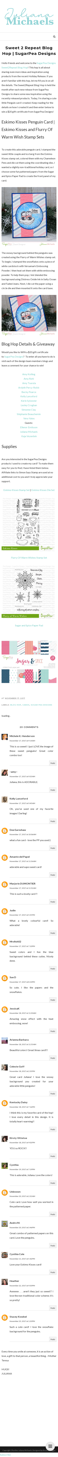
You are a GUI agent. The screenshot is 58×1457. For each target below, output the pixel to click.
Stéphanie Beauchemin (29, 414)
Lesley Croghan (29, 405)
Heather (14, 1280)
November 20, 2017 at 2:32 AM (22, 1196)
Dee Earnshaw (18, 829)
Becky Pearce (28, 391)
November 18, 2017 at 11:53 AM (23, 1044)
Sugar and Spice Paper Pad (29, 625)
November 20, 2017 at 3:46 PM (22, 1227)
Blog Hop (15, 705)
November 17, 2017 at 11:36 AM (23, 861)
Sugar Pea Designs (41, 705)
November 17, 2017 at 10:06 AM (23, 834)
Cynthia (14, 1164)
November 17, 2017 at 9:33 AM (22, 776)
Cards (26, 705)
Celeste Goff (17, 1066)
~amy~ (13, 771)
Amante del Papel (20, 856)
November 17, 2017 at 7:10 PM (22, 946)
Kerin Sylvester (29, 400)
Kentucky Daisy (19, 1102)
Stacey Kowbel (18, 1316)
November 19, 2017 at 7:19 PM (22, 1169)
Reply (53, 763)
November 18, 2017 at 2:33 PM (22, 1071)
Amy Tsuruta (29, 383)
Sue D (13, 977)
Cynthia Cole (17, 1254)
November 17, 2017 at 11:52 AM (23, 888)
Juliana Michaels (29, 431)
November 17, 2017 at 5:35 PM (22, 915)
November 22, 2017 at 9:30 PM (22, 1285)
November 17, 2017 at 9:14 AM (22, 741)
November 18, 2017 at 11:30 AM (23, 1013)
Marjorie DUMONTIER (22, 883)
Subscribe (5, 1454)
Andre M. (15, 1222)
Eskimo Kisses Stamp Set (16, 489)
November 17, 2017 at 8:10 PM (22, 982)
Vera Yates (29, 418)
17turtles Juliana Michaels (21, 1450)
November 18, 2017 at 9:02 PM (22, 1142)
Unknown (15, 1191)
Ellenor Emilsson (28, 427)
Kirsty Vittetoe (18, 1137)
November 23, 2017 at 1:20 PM (22, 1321)
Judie (13, 910)
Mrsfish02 (15, 941)
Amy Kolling (28, 374)
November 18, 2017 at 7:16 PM (22, 1107)
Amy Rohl (29, 378)
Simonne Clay (29, 409)
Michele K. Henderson (22, 735)
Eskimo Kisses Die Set (43, 489)
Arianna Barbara (19, 1039)
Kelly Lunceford (28, 396)
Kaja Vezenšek (29, 436)
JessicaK (14, 1008)
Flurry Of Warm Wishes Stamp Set (29, 557)
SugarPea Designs (13, 356)
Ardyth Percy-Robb (28, 387)
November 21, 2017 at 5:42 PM (22, 1259)
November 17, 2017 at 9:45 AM (22, 803)
